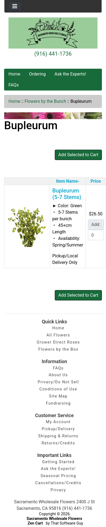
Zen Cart (35, 523)
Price (96, 181)
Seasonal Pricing (58, 476)
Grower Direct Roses (58, 342)
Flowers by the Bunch (45, 101)
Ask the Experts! (70, 74)
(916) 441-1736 (53, 53)
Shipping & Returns (58, 436)
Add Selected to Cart (78, 154)
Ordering (37, 74)
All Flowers (58, 335)
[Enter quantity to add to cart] (96, 235)
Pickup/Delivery (58, 429)
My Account (58, 422)
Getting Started (58, 462)
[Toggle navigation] (15, 6)
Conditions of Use (58, 389)
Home (14, 74)
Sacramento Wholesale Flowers (54, 518)
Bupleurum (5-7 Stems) (66, 193)
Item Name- (67, 181)
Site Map (58, 396)
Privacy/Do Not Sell (58, 382)
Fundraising (58, 403)
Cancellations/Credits (58, 483)
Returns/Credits (58, 443)
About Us (58, 375)
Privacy (58, 490)
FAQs (13, 85)
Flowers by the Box (58, 349)
